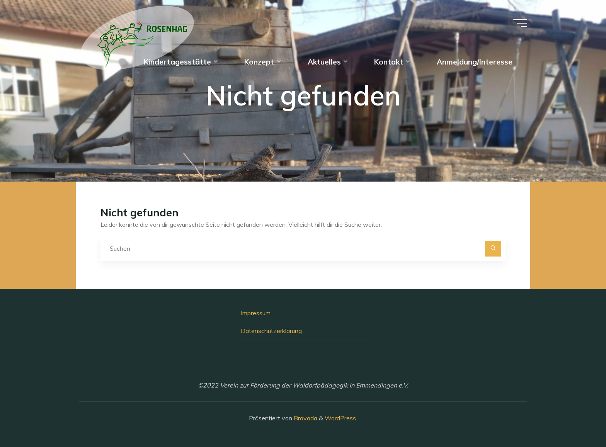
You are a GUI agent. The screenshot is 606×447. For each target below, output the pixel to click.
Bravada (304, 418)
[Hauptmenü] (520, 23)
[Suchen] (493, 249)
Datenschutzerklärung (271, 331)
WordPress (340, 418)
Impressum (256, 313)
